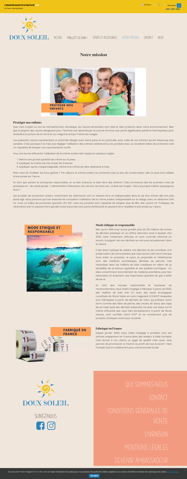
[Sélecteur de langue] (147, 4)
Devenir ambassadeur (141, 460)
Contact (158, 397)
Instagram (51, 425)
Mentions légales (146, 447)
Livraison (156, 434)
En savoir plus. (173, 472)
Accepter (94, 476)
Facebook (40, 425)
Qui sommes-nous (147, 384)
